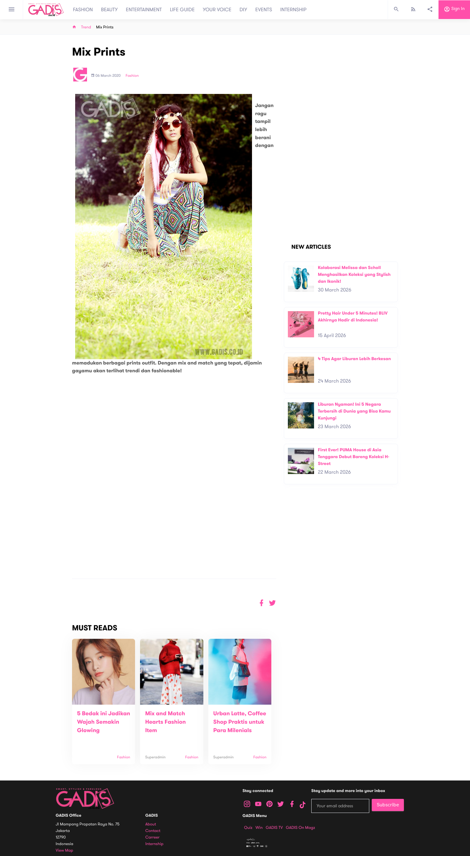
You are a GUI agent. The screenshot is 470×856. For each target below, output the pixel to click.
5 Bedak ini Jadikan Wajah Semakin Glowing (103, 722)
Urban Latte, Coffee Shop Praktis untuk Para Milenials (239, 722)
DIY (243, 9)
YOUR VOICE (217, 9)
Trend (86, 27)
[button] (272, 603)
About (150, 824)
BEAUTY (109, 9)
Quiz (248, 827)
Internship (154, 844)
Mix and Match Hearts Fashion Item (165, 722)
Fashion (132, 75)
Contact (152, 831)
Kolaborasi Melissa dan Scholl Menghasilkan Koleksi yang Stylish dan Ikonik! (354, 274)
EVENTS (263, 9)
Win (259, 827)
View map (64, 851)
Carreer (152, 837)
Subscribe (388, 804)
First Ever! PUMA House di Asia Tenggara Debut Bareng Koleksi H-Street (353, 456)
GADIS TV (274, 827)
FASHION (83, 9)
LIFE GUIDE (182, 9)
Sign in (454, 9)
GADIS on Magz (300, 827)
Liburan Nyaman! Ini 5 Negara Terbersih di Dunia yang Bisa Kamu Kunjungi (354, 411)
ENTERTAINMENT (144, 9)
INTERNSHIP (293, 9)
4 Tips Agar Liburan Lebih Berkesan (354, 359)
